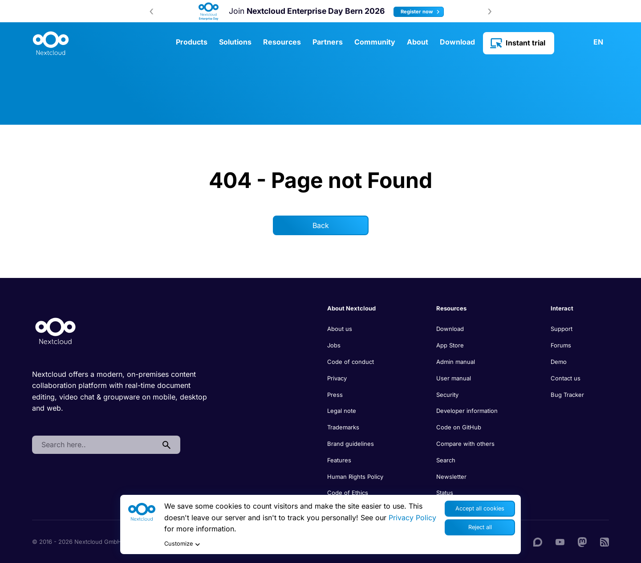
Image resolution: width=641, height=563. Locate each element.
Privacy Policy (412, 517)
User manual (453, 378)
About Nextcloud (351, 308)
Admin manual (455, 361)
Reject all (480, 527)
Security (447, 394)
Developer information (467, 410)
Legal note (341, 410)
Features (339, 460)
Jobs (334, 345)
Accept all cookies (479, 508)
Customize (182, 544)
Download (457, 41)
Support (561, 328)
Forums (561, 345)
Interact (562, 308)
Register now (421, 12)
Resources (282, 41)
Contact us (565, 378)
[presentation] (151, 11)
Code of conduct (350, 361)
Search (445, 460)
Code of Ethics (347, 492)
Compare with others (465, 443)
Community (374, 41)
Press (335, 394)
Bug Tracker (567, 394)
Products (191, 41)
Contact (567, 42)
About (417, 41)
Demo (559, 361)
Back (320, 225)
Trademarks (343, 427)
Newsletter (451, 476)
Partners (327, 41)
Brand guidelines (350, 443)
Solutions (235, 41)
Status (444, 492)
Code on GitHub (458, 427)
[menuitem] (594, 42)
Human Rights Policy (355, 476)
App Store (450, 345)
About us (339, 328)
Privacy (337, 378)
